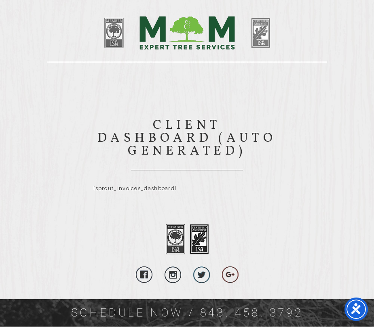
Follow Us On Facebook (144, 274)
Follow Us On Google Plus (230, 274)
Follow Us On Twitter (201, 274)
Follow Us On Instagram (173, 274)
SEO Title (215, 33)
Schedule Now (127, 312)
